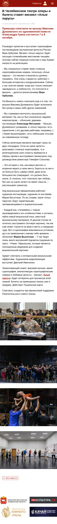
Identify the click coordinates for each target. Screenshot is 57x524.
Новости (37, 3)
